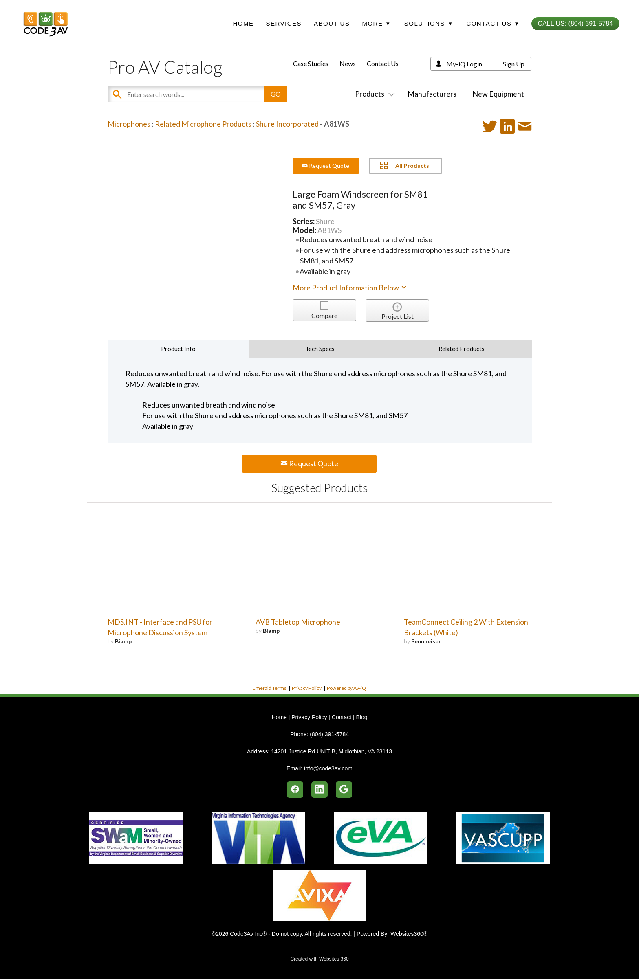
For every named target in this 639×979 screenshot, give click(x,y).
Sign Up (513, 64)
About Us (332, 23)
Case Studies (310, 63)
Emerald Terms (269, 688)
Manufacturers (432, 93)
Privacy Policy (307, 688)
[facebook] (295, 789)
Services (284, 23)
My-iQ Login (464, 64)
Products (373, 93)
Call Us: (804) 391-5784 (575, 23)
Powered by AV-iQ (346, 688)
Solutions (428, 23)
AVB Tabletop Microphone (298, 621)
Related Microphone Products (203, 123)
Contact (341, 717)
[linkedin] (319, 789)
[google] (344, 789)
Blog (361, 717)
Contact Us (383, 63)
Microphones (129, 123)
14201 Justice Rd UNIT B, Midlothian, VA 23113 (331, 751)
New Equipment (498, 93)
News (347, 63)
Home (243, 23)
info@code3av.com (328, 768)
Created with (319, 959)
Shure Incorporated (287, 123)
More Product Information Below (350, 287)
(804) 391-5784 (329, 734)
